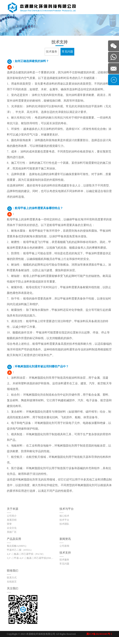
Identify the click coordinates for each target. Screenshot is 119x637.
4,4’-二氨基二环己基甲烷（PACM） (26, 554)
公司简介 (12, 515)
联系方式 (12, 577)
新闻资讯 (65, 538)
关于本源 (12, 508)
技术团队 (64, 523)
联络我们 (12, 570)
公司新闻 (64, 545)
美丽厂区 (12, 532)
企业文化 (12, 528)
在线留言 (12, 581)
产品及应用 (14, 538)
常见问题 (67, 51)
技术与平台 (67, 508)
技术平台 (64, 519)
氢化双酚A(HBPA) (16, 545)
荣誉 (9, 523)
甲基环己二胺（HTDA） (20, 550)
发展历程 (12, 519)
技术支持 (65, 552)
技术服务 (51, 51)
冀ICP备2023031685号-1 (99, 634)
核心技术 (64, 515)
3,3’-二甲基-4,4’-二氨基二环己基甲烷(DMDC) (30, 558)
